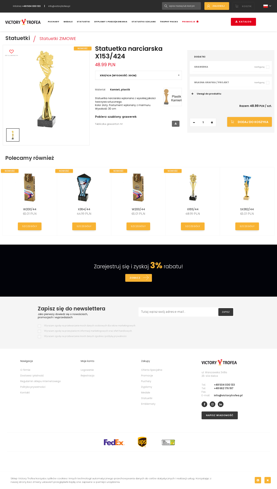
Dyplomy (146, 387)
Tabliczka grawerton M (109, 123)
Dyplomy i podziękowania (110, 21)
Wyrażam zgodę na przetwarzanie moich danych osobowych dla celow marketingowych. (90, 325)
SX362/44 (247, 209)
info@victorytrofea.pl (59, 6)
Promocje (188, 21)
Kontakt (25, 392)
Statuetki (83, 21)
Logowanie (87, 370)
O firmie (25, 370)
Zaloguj (219, 6)
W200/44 (29, 209)
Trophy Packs (169, 21)
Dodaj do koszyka (253, 122)
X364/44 (84, 209)
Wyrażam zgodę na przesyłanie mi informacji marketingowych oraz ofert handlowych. (88, 331)
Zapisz (226, 312)
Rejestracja (87, 375)
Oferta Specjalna (151, 370)
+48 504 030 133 (224, 385)
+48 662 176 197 (223, 388)
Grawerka (229, 66)
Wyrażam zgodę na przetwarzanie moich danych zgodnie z (85, 336)
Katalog (243, 21)
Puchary (53, 21)
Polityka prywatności (32, 387)
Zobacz (135, 277)
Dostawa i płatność (32, 375)
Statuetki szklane (144, 21)
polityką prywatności (115, 336)
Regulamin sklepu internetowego (40, 381)
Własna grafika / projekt (229, 82)
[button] (138, 75)
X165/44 (193, 209)
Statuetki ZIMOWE (58, 38)
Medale (68, 21)
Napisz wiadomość (219, 415)
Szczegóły (29, 226)
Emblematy (148, 404)
